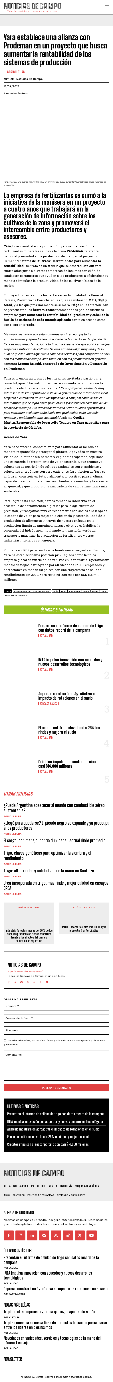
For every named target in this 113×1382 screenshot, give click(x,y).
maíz (55, 591)
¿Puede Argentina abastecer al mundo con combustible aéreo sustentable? (54, 808)
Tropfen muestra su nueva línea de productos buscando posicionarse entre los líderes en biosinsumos (55, 1325)
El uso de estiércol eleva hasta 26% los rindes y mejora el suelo (69, 730)
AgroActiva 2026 (49, 703)
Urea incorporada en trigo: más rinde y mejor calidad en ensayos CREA (56, 885)
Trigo (95, 591)
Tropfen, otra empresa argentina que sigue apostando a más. (50, 1311)
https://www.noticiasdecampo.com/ (24, 971)
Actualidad (46, 635)
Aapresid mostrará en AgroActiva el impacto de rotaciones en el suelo (67, 696)
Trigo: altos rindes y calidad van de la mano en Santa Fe (49, 870)
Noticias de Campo (29, 79)
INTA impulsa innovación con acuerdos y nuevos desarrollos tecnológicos (70, 662)
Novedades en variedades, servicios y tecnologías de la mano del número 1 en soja (52, 1340)
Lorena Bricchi (41, 591)
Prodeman (74, 591)
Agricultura (12, 816)
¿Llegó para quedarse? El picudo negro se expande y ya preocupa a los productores (56, 825)
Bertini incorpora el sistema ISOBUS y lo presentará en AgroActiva (83, 928)
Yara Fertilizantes (16, 595)
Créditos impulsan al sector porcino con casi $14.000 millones (70, 764)
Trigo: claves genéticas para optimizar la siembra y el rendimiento (47, 855)
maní (63, 591)
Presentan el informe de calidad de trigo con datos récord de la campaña (70, 628)
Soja (86, 591)
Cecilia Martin (22, 591)
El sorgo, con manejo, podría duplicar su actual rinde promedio (55, 840)
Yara (104, 591)
